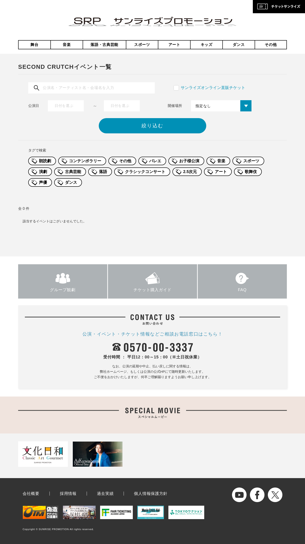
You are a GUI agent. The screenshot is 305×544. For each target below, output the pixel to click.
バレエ (155, 161)
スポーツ (142, 45)
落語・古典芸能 (104, 45)
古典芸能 (73, 171)
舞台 (34, 45)
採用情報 (68, 493)
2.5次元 (190, 171)
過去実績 (105, 493)
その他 (271, 45)
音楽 (67, 45)
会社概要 (31, 493)
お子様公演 (189, 161)
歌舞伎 (251, 171)
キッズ (207, 45)
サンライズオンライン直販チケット (213, 87)
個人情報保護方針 (151, 493)
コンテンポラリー (85, 161)
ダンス (239, 45)
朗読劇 (45, 161)
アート (174, 45)
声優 (43, 182)
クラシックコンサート (145, 171)
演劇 (43, 171)
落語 (103, 171)
